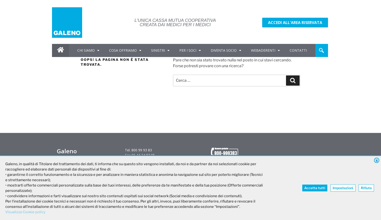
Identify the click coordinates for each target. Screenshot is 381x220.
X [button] (377, 161)
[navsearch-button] (321, 50)
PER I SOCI (190, 50)
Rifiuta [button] (366, 188)
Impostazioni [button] (343, 188)
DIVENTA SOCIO (226, 50)
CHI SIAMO (88, 50)
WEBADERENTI (265, 50)
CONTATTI (298, 50)
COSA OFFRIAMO (125, 50)
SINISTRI (160, 50)
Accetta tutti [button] (314, 188)
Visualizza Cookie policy (25, 212)
